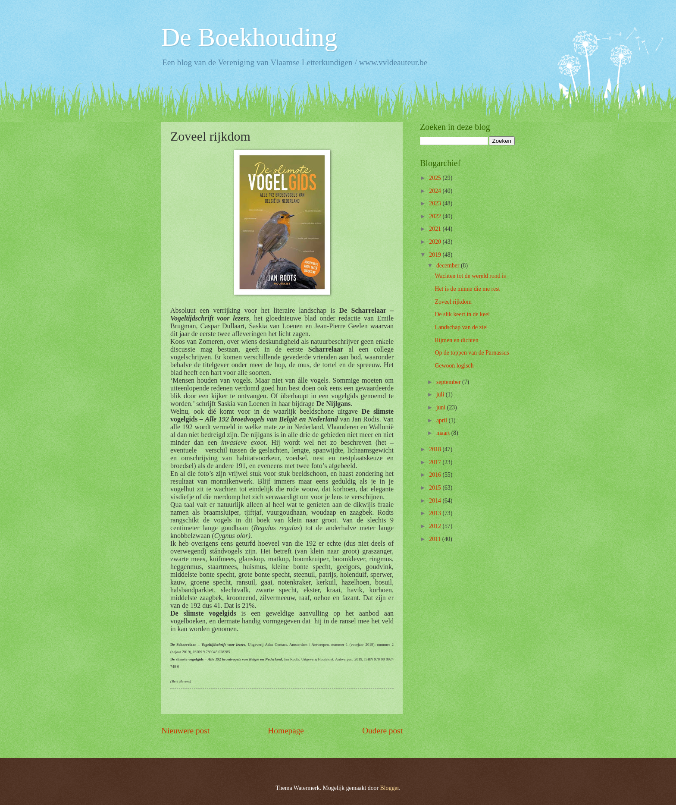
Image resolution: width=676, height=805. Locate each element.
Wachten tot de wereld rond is (470, 276)
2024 (435, 191)
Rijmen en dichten (456, 340)
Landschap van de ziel (461, 327)
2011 (435, 539)
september (449, 382)
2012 (435, 526)
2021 (435, 229)
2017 (435, 462)
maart (443, 433)
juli (441, 394)
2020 (435, 242)
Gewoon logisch (454, 365)
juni (441, 407)
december (448, 265)
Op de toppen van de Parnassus (472, 352)
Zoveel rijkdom (453, 302)
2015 (435, 487)
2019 (435, 255)
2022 (435, 216)
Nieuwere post (185, 730)
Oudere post (382, 730)
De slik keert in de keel (462, 314)
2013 (435, 513)
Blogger (389, 788)
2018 (435, 449)
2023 (435, 203)
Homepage (286, 730)
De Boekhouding (249, 37)
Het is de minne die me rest (467, 289)
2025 (435, 178)
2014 (435, 500)
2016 (435, 475)
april (442, 420)
